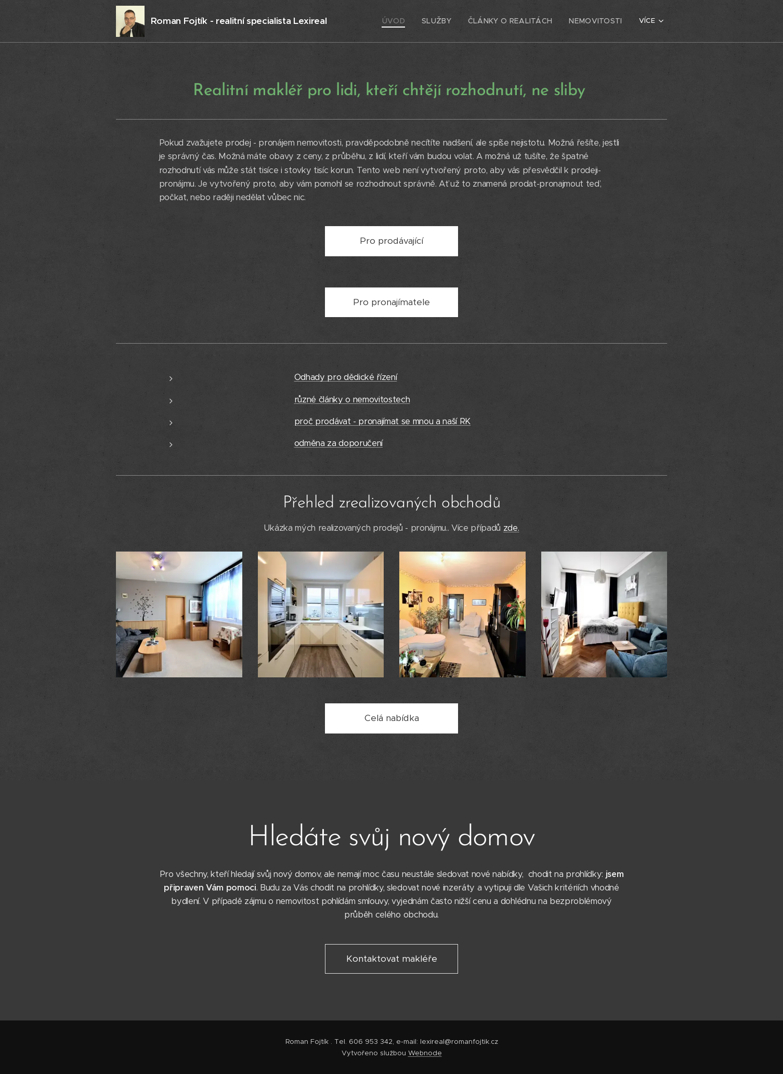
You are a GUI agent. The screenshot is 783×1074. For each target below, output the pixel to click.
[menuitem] (410, 21)
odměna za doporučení (338, 443)
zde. (511, 527)
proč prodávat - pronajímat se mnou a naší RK (382, 421)
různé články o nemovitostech (352, 399)
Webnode (425, 1053)
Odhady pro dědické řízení (345, 377)
